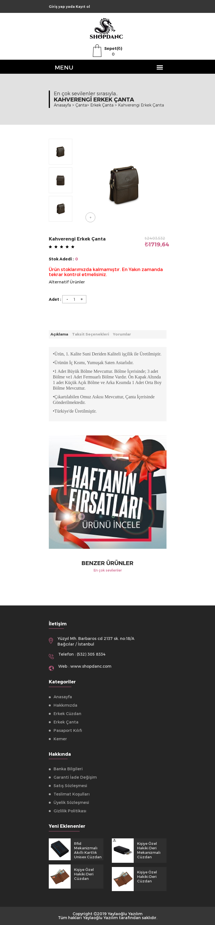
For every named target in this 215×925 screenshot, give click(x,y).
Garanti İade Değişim (75, 777)
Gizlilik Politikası (70, 810)
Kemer (60, 738)
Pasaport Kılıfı (68, 730)
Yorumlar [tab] (122, 334)
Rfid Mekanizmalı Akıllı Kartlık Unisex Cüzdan (87, 850)
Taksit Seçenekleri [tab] (90, 334)
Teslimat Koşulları (72, 794)
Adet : (55, 299)
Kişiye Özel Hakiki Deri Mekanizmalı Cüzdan (149, 850)
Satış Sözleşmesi (70, 785)
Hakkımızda (65, 705)
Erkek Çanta (66, 722)
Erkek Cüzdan (67, 713)
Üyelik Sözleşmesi (71, 802)
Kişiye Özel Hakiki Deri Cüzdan (84, 874)
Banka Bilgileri (68, 768)
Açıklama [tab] (59, 334)
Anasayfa (62, 105)
